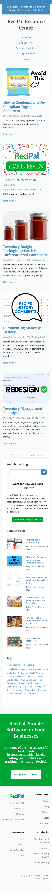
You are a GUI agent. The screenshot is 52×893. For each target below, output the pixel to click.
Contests (10, 676)
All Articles (26, 37)
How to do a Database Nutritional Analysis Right (36, 580)
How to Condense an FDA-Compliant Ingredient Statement (24, 106)
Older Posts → (38, 454)
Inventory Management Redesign (22, 410)
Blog (46, 806)
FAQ (22, 839)
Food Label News (35, 676)
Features (26, 59)
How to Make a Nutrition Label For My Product (37, 620)
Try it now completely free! (28, 519)
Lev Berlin (32, 566)
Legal (46, 817)
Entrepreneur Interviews (25, 693)
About (46, 801)
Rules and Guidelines (26, 48)
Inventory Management (31, 669)
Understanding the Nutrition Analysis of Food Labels (36, 600)
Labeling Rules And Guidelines (21, 679)
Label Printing (42, 862)
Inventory (44, 848)
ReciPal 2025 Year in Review (19, 182)
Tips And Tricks (25, 686)
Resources (18, 690)
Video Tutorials (17, 850)
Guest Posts (21, 676)
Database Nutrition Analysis (29, 683)
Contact (20, 844)
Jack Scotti (37, 115)
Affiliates (44, 823)
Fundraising (30, 690)
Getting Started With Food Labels (32, 673)
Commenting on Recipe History (22, 330)
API (22, 855)
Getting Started (26, 42)
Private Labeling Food (16, 665)
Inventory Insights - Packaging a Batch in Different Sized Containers (25, 251)
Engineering (12, 687)
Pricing (45, 812)
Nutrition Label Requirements (33, 541)
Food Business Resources (33, 639)
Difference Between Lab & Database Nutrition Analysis (36, 560)
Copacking (30, 665)
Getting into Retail (26, 53)
